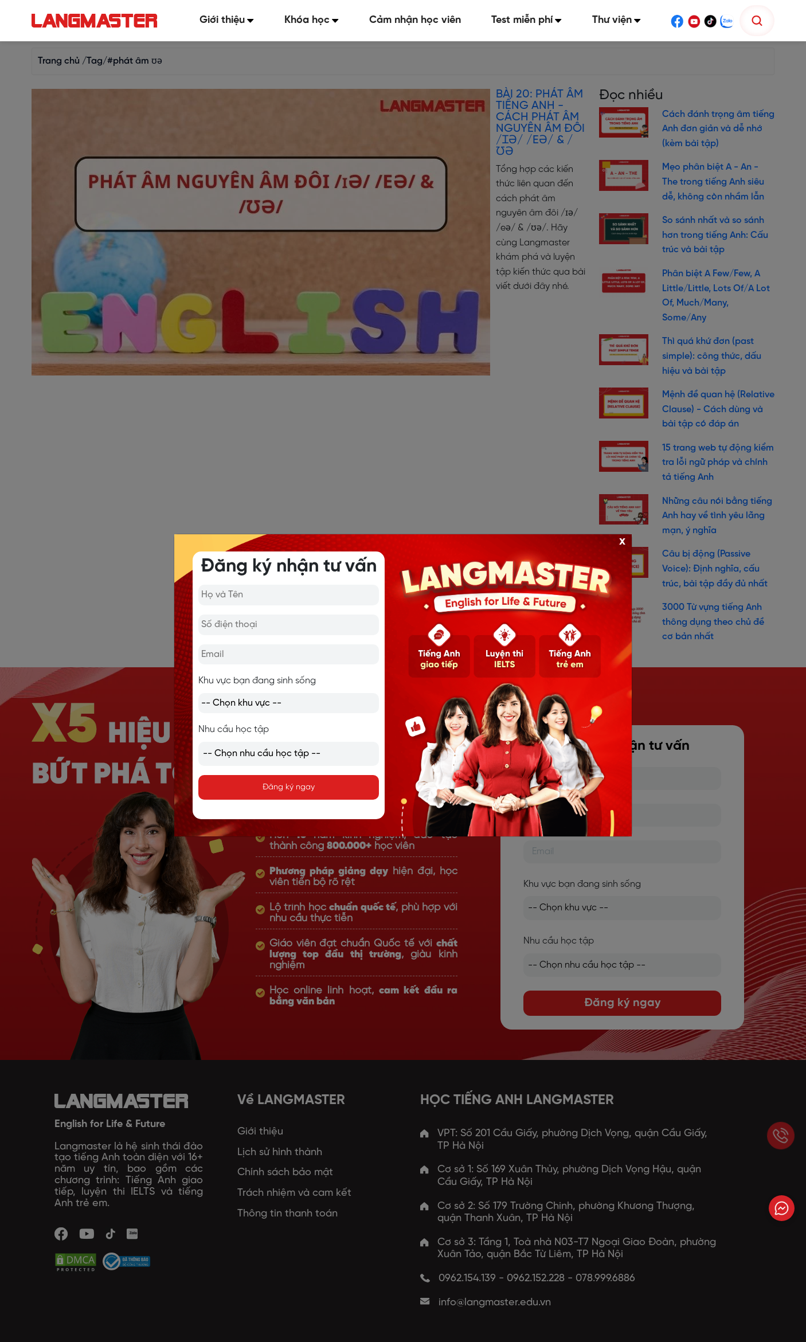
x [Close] (622, 541)
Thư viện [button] (617, 20)
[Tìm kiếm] (757, 21)
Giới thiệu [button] (233, 20)
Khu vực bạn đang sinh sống (257, 681)
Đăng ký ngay (289, 787)
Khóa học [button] (316, 20)
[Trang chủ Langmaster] (101, 21)
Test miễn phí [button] (529, 20)
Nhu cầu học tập (233, 729)
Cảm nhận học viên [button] (419, 20)
